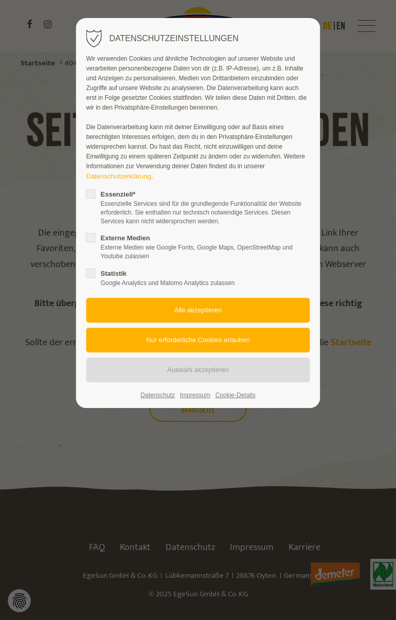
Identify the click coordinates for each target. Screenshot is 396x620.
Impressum (195, 395)
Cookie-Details (235, 395)
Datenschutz (157, 395)
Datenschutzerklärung (118, 176)
